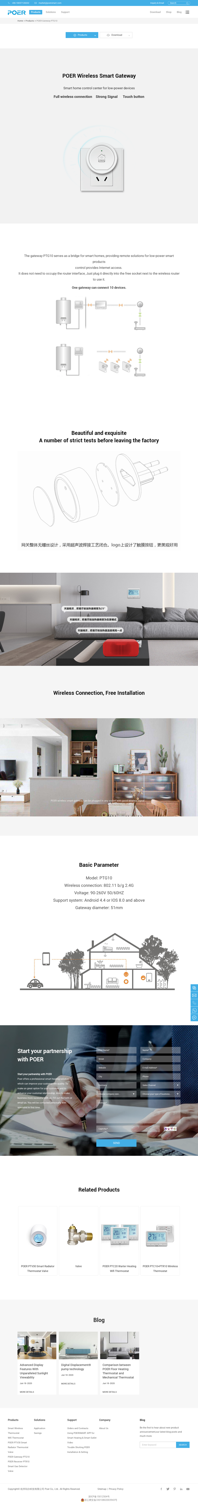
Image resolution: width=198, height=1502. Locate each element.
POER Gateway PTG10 (46, 21)
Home (20, 21)
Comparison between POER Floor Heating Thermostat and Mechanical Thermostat (118, 1371)
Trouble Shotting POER (78, 1447)
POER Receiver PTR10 (18, 1461)
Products (29, 21)
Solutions (39, 1420)
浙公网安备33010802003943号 (99, 1500)
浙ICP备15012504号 (99, 1496)
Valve (78, 1266)
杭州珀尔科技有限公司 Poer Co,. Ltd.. (39, 1489)
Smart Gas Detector (17, 1466)
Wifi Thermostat (16, 1438)
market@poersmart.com (48, 3)
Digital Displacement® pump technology (76, 1367)
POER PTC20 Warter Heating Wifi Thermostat (119, 1269)
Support (72, 1420)
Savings (38, 1433)
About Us (103, 1428)
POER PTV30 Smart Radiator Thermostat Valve (37, 1269)
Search (183, 1445)
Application (39, 1428)
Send (116, 1143)
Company (104, 1420)
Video (70, 1442)
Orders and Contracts (77, 1428)
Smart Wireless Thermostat (15, 1430)
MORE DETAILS (27, 1392)
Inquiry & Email (157, 3)
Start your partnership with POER (44, 1055)
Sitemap (102, 1489)
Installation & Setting (77, 1452)
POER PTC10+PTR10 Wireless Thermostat (160, 1269)
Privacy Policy (116, 1489)
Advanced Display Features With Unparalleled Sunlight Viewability (34, 1371)
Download (117, 35)
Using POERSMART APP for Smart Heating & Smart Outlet (81, 1435)
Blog (99, 1320)
